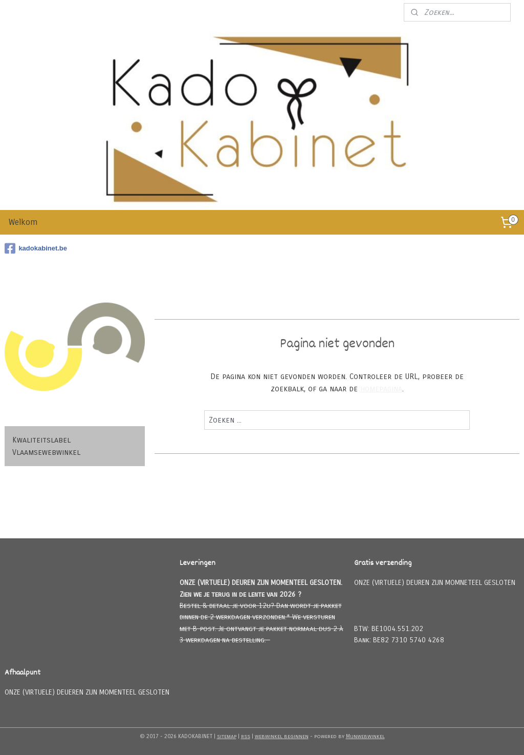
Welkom (23, 222)
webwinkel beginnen (282, 736)
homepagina (381, 388)
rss (245, 736)
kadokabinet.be (36, 248)
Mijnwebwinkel (365, 736)
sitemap (226, 736)
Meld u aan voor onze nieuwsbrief (337, 12)
